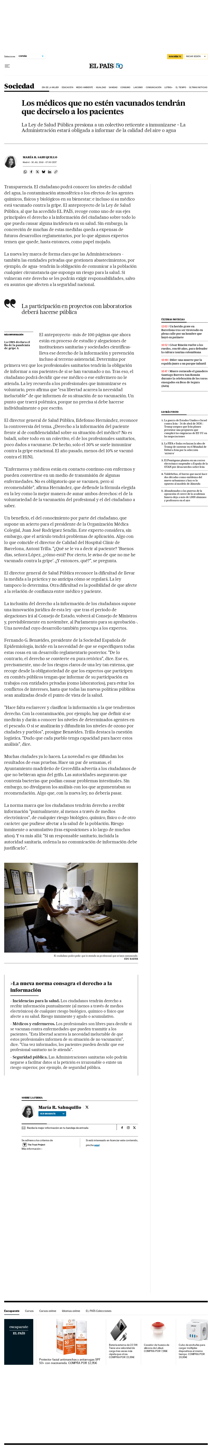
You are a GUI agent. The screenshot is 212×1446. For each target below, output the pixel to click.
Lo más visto (170, 411)
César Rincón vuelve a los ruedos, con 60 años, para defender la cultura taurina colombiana (184, 348)
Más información (32, 1148)
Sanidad (113, 87)
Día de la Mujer (50, 87)
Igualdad (101, 87)
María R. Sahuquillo (40, 157)
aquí (97, 1145)
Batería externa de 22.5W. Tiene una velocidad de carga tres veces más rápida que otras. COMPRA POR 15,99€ (123, 1351)
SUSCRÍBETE (175, 56)
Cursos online (47, 1310)
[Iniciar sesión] (196, 56)
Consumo (125, 87)
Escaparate (11, 1310)
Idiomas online (71, 1310)
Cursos (29, 1310)
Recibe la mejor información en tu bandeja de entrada (57, 1127)
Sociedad (19, 86)
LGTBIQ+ (168, 87)
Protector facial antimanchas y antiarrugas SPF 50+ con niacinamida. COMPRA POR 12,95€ (70, 1361)
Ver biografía (52, 1113)
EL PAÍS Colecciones (98, 1310)
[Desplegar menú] (7, 66)
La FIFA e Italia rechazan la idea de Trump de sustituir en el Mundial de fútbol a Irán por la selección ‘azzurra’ (185, 448)
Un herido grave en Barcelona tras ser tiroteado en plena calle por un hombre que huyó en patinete (182, 332)
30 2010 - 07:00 (44, 162)
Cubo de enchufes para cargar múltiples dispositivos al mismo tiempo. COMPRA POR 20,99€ (192, 1351)
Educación (67, 87)
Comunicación (153, 87)
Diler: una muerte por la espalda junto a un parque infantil (183, 361)
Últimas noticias (198, 87)
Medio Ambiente (84, 87)
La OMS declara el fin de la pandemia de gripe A (17, 345)
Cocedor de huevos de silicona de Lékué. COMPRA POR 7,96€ (156, 1348)
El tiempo (181, 87)
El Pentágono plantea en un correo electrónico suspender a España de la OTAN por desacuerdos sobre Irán (186, 463)
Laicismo (138, 87)
